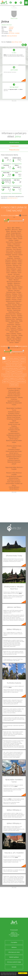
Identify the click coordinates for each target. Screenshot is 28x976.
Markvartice (18, 278)
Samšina (9, 310)
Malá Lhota (19, 276)
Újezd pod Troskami (17, 330)
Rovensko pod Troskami (14, 307)
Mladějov (10, 283)
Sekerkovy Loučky (13, 312)
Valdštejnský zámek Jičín (13, 435)
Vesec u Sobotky (11, 333)
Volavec (8, 335)
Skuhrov (13, 315)
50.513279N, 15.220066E (14, 33)
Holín (19, 247)
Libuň (19, 272)
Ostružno (16, 290)
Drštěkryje (10, 246)
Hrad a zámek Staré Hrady (13, 451)
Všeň (8, 337)
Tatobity (14, 326)
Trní (7, 328)
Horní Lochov (10, 251)
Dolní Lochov (9, 242)
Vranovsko (14, 335)
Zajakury (18, 337)
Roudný (14, 305)
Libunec (10, 274)
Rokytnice (8, 305)
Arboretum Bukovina (13, 396)
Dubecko (17, 246)
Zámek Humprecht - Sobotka (14, 397)
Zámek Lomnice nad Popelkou (14, 425)
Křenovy (16, 42)
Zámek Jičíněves (13, 478)
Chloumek (19, 237)
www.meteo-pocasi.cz (12, 198)
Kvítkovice (13, 269)
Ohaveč (9, 289)
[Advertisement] (14, 116)
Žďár (8, 341)
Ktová (8, 269)
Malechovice (10, 278)
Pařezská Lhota (10, 292)
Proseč (19, 299)
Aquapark (22, 358)
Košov (20, 262)
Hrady (8, 371)
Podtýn (20, 296)
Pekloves (8, 294)
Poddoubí (8, 296)
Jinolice (21, 255)
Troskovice (11, 27)
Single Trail (5, 381)
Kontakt (14, 967)
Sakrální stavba (14, 385)
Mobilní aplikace (14, 957)
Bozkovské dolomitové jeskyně (14, 463)
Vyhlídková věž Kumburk (13, 457)
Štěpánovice (14, 321)
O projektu (14, 942)
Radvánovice (11, 303)
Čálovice (7, 237)
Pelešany (14, 294)
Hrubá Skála (17, 253)
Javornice (14, 255)
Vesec (16, 332)
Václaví (12, 332)
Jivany (10, 256)
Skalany (19, 314)
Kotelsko (8, 263)
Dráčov (9, 244)
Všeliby (20, 335)
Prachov (19, 298)
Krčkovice (9, 265)
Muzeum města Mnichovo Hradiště (14, 473)
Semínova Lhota (11, 314)
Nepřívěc (8, 287)
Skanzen (23, 361)
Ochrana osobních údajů (14, 962)
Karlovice (8, 260)
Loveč (13, 276)
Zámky (13, 371)
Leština (13, 271)
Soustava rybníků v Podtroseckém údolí (14, 391)
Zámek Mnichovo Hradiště (14, 476)
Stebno (8, 321)
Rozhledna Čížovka (13, 413)
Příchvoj (14, 299)
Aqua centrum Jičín (13, 437)
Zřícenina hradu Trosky (13, 388)
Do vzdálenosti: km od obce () (14, 346)
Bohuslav (13, 231)
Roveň (20, 305)
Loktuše (8, 276)
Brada (8, 233)
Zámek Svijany (13, 439)
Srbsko (20, 317)
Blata (20, 229)
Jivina (5, 21)
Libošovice (14, 272)
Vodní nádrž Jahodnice (13, 482)
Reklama (14, 947)
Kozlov (20, 263)
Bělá (13, 228)
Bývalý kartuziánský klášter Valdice (14, 441)
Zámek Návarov (14, 489)
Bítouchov (15, 229)
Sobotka (19, 315)
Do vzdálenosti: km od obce (9, 215)
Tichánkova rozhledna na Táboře (14, 420)
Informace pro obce (14, 952)
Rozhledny (22, 368)
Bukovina (18, 235)
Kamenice (17, 258)
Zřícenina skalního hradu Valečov (14, 447)
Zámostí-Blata (16, 339)
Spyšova (14, 317)
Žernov (11, 342)
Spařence (8, 317)
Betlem (18, 228)
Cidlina (15, 238)
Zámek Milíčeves (14, 487)
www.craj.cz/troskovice (12, 35)
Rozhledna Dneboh (14, 449)
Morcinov (17, 285)
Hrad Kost (14, 399)
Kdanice (14, 260)
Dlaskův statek (14, 422)
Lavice (19, 269)
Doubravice (18, 242)
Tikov (19, 326)
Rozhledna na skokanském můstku (14, 404)
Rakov (18, 303)
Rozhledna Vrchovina (13, 480)
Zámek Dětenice (13, 458)
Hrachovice (18, 251)
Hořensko (9, 249)
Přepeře (8, 299)
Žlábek (17, 342)
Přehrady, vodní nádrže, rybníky (14, 365)
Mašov (11, 280)
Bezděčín (8, 229)
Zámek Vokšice (14, 428)
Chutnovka (8, 238)
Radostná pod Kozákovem (13, 301)
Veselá (19, 333)
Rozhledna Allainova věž (14, 415)
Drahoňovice (16, 244)
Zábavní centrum (21, 381)
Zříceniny (19, 371)
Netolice (14, 287)
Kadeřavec (10, 258)
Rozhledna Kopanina (14, 460)
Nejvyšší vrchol (13, 378)
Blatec (8, 231)
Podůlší (8, 298)
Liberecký (11, 28)
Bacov (9, 228)
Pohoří (14, 298)
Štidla (20, 321)
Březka (8, 235)
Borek (19, 231)
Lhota (8, 272)
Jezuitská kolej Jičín (14, 433)
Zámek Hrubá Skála (14, 394)
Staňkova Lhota (10, 319)
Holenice (14, 247)
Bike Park (21, 378)
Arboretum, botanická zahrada (10, 368)
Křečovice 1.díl (17, 265)
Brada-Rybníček (16, 233)
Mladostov (17, 283)
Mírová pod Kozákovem (14, 281)
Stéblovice (19, 319)
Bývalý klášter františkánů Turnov (14, 409)
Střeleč (17, 323)
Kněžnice (8, 262)
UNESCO (5, 361)
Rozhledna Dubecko (14, 401)
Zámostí (8, 339)
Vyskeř (13, 337)
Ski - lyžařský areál (14, 361)
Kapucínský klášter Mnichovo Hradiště (14, 468)
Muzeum (12, 381)
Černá (13, 237)
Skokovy (7, 315)
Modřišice (10, 285)
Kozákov (14, 263)
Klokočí (20, 260)
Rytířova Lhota (16, 308)
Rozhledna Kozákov (14, 412)
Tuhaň (19, 328)
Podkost (14, 296)
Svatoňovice (10, 324)
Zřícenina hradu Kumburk (13, 455)
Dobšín (16, 240)
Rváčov (9, 308)
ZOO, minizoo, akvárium (12, 358)
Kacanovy (16, 256)
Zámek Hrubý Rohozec (13, 417)
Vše (4, 358)
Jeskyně (24, 375)
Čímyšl (20, 238)
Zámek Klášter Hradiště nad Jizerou (14, 484)
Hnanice (8, 247)
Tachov (20, 42)
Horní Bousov (17, 249)
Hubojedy (8, 255)
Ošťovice (10, 290)
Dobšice (11, 240)
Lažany (8, 271)
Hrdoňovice (9, 253)
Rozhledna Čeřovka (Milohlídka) (14, 430)
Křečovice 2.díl (10, 267)
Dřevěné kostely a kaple (7, 375)
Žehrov (13, 341)
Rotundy (18, 375)
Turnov (10, 31)
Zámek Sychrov (13, 453)
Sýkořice (17, 324)
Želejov (18, 341)
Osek (19, 289)
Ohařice (20, 287)
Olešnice (14, 289)
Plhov (20, 294)
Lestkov (19, 271)
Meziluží (16, 280)
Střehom (11, 323)
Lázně (6, 378)
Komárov (14, 262)
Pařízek (19, 292)
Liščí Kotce (16, 274)
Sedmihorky (16, 310)
